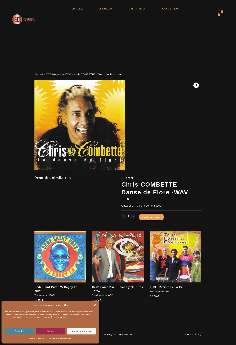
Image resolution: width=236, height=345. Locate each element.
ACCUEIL (77, 9)
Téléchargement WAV (58, 74)
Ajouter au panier (151, 217)
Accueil (38, 74)
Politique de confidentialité (60, 339)
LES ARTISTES (137, 9)
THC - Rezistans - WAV (166, 287)
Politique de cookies (36, 339)
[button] (94, 305)
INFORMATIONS (170, 9)
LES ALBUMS (105, 9)
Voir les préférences (81, 331)
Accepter (19, 331)
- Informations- (125, 334)
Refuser (50, 331)
